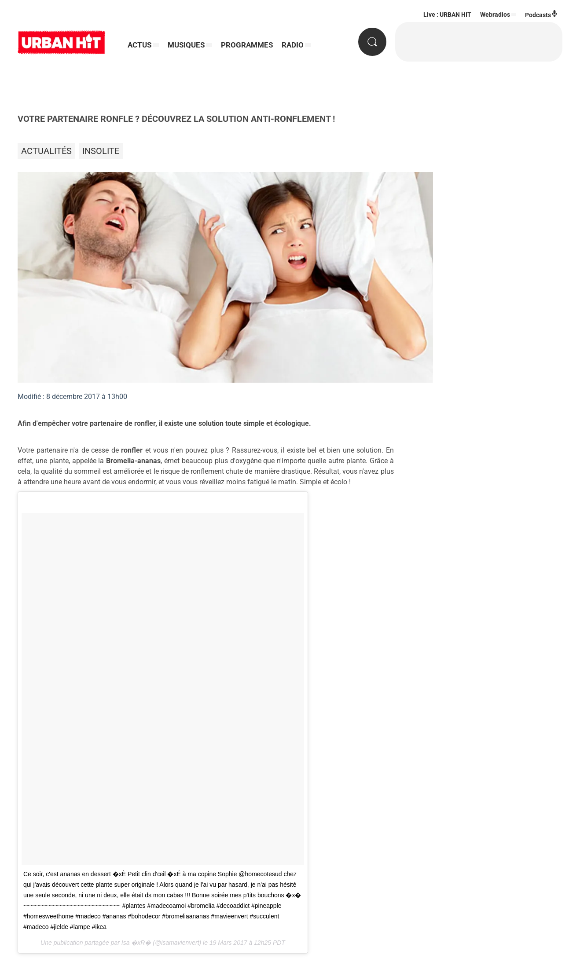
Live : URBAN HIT (447, 14)
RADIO (293, 44)
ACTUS (139, 44)
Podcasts (541, 14)
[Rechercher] (372, 42)
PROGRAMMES (247, 44)
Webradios (495, 14)
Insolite (100, 151)
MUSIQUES (186, 44)
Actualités (46, 151)
